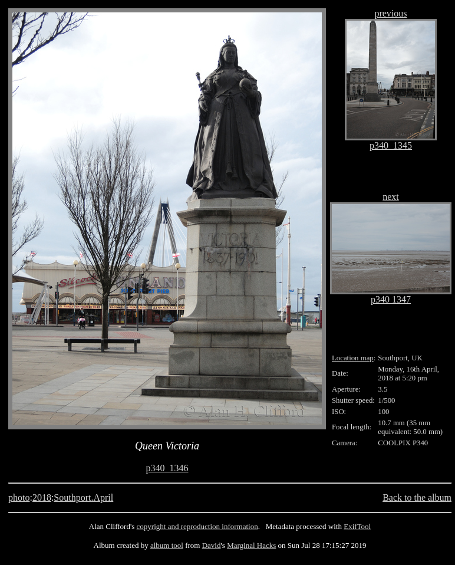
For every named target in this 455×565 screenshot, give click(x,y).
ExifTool (357, 526)
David (211, 545)
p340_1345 (391, 145)
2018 (41, 497)
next (391, 197)
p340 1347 (391, 299)
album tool (166, 545)
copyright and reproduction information (197, 526)
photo (18, 497)
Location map (353, 358)
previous (390, 13)
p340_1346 (167, 468)
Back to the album (417, 497)
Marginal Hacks (251, 545)
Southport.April (83, 497)
